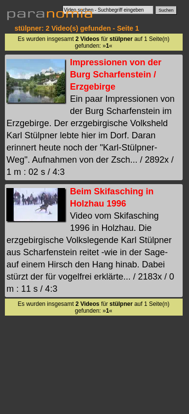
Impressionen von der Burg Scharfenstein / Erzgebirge (115, 74)
